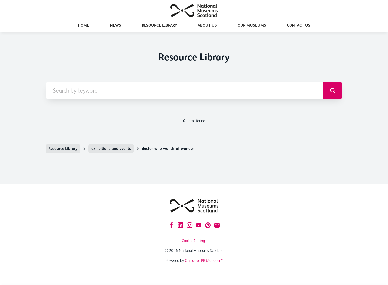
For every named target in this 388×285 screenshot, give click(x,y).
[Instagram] (189, 225)
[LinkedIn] (180, 225)
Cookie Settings (194, 240)
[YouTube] (198, 225)
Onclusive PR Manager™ (204, 260)
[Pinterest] (208, 225)
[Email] (217, 225)
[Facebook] (171, 225)
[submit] (332, 90)
